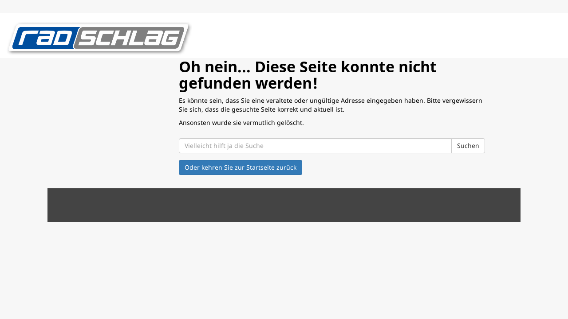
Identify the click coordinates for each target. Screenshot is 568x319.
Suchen (468, 145)
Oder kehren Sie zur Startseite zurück (240, 167)
